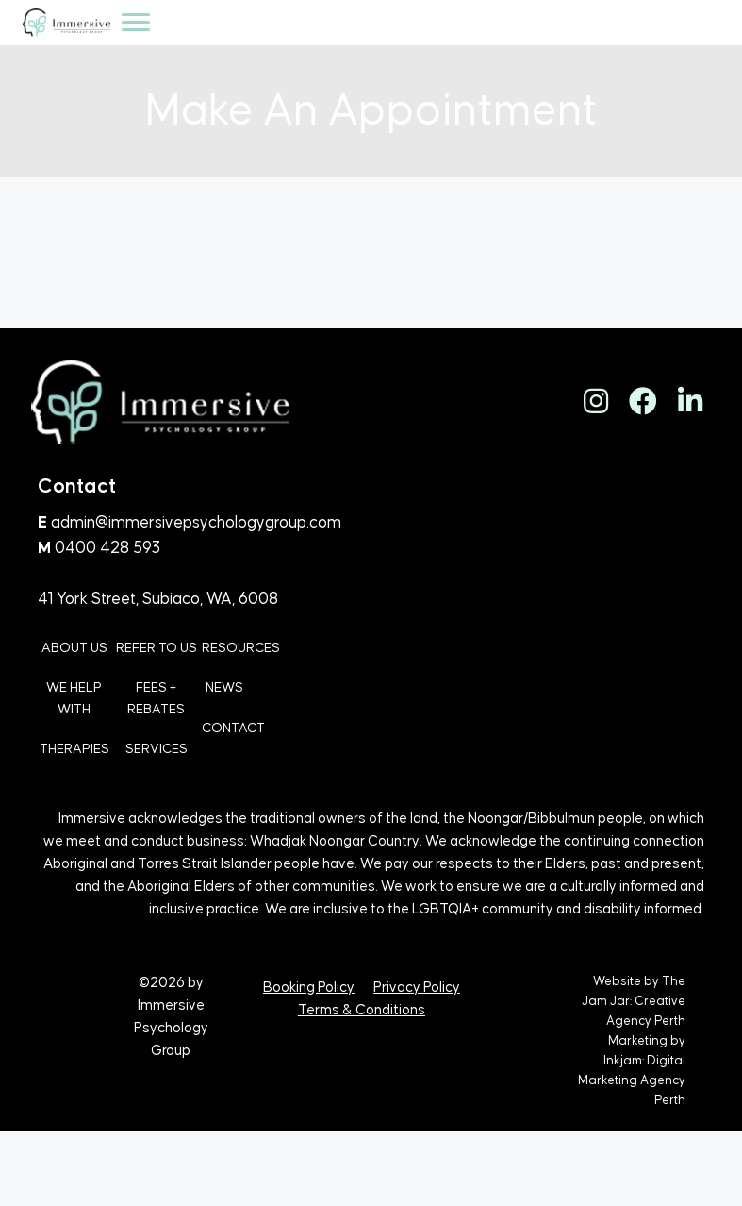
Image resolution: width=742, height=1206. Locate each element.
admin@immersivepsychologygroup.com (196, 522)
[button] (596, 401)
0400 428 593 (107, 548)
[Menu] (135, 23)
